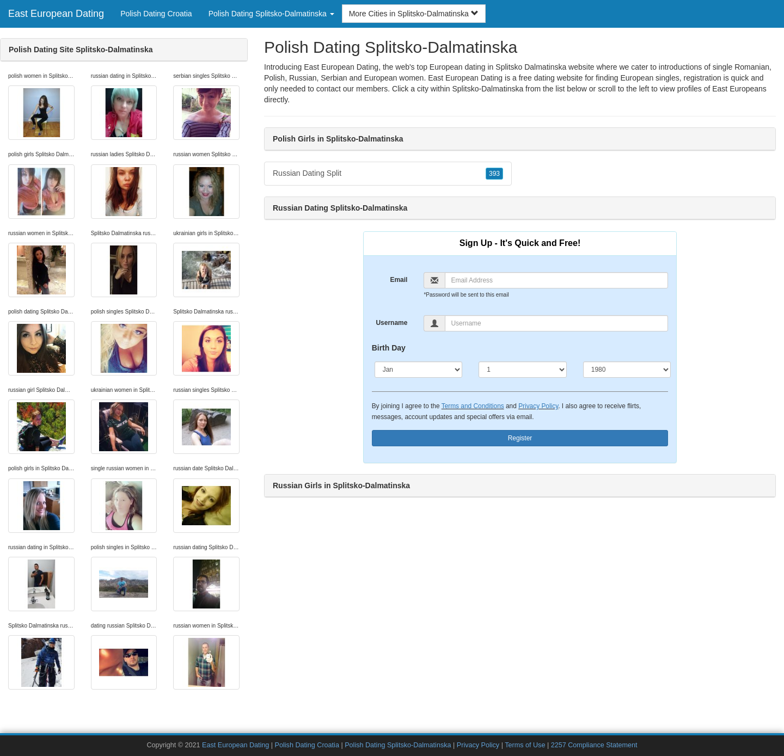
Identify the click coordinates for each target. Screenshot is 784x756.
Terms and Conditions (473, 406)
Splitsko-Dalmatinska (488, 88)
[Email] (556, 280)
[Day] (523, 369)
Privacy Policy (538, 406)
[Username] (556, 323)
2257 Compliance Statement (594, 745)
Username (391, 323)
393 (494, 173)
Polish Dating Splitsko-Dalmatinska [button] (271, 13)
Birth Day (389, 347)
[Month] (419, 369)
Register (520, 438)
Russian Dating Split (388, 174)
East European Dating (56, 13)
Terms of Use (525, 745)
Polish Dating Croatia (156, 13)
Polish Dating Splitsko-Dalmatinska (398, 745)
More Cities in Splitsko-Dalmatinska (414, 13)
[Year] (627, 369)
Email (398, 280)
